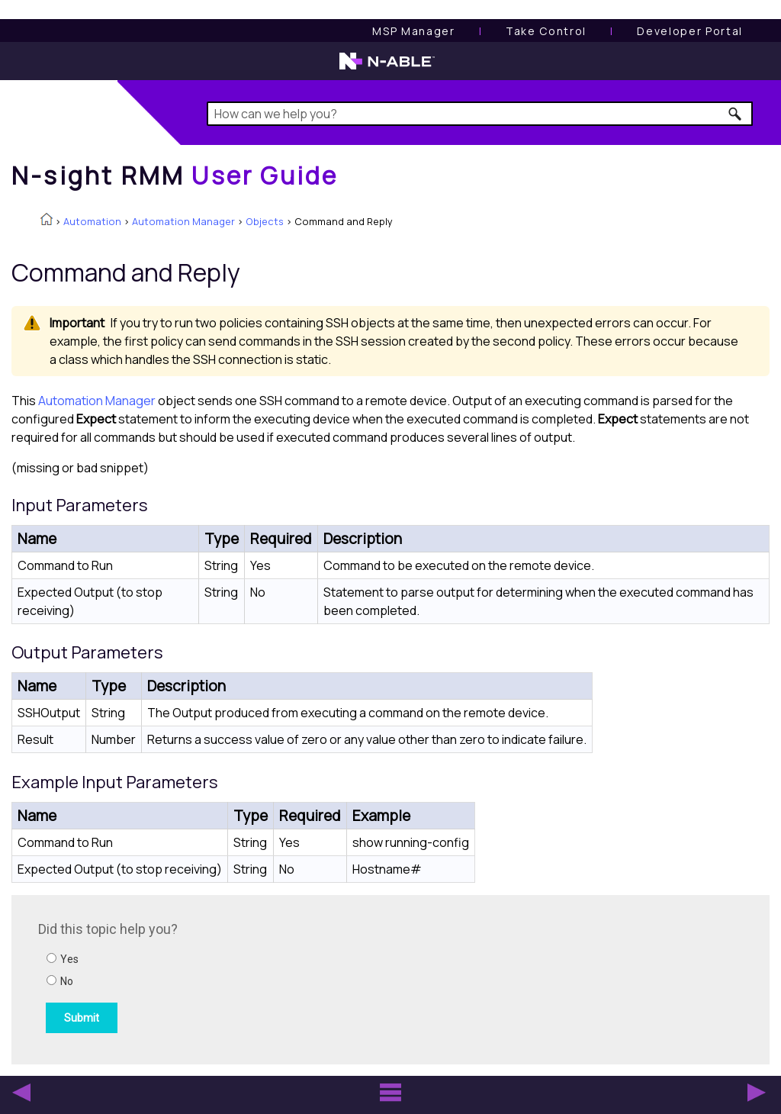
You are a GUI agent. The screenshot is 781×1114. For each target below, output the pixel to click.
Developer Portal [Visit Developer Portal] (690, 31)
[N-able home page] (387, 68)
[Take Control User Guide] (546, 31)
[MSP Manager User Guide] (413, 31)
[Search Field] (480, 113)
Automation (92, 221)
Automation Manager (183, 221)
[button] (735, 113)
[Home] (174, 175)
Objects (265, 221)
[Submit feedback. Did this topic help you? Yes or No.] (244, 977)
